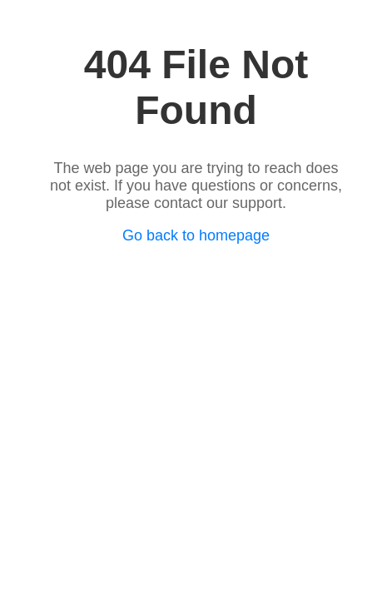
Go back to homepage (196, 235)
